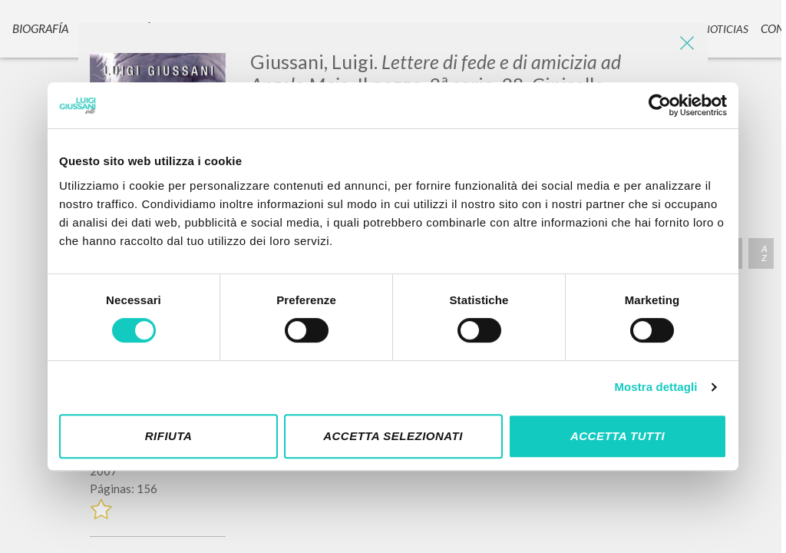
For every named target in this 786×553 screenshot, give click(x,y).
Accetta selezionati (393, 435)
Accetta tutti (617, 435)
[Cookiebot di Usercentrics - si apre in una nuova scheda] (660, 105)
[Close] (684, 46)
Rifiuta (169, 435)
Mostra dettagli (655, 386)
